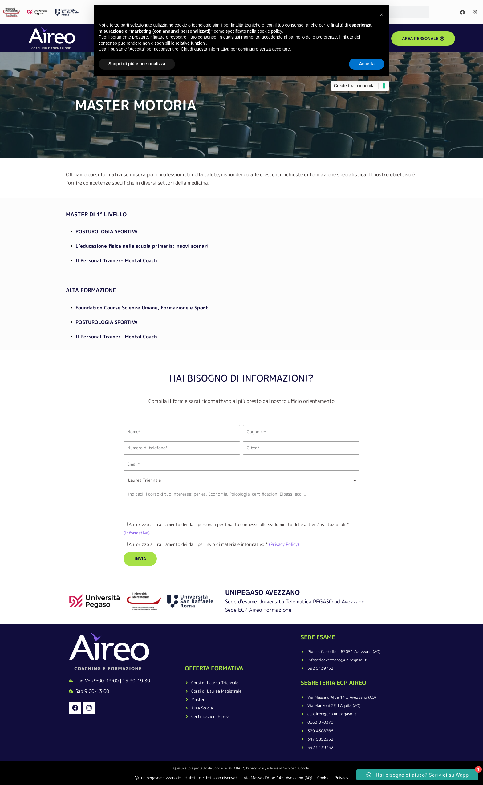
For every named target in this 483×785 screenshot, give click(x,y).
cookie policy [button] (270, 31)
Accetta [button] (367, 63)
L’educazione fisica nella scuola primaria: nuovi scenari (142, 246)
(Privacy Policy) (283, 544)
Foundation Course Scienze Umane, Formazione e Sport (141, 307)
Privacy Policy (256, 768)
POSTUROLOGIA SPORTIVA (106, 231)
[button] (241, 231)
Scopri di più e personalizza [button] (136, 63)
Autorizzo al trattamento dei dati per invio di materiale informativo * (214, 544)
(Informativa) (137, 533)
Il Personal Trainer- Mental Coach (116, 260)
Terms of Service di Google (289, 768)
